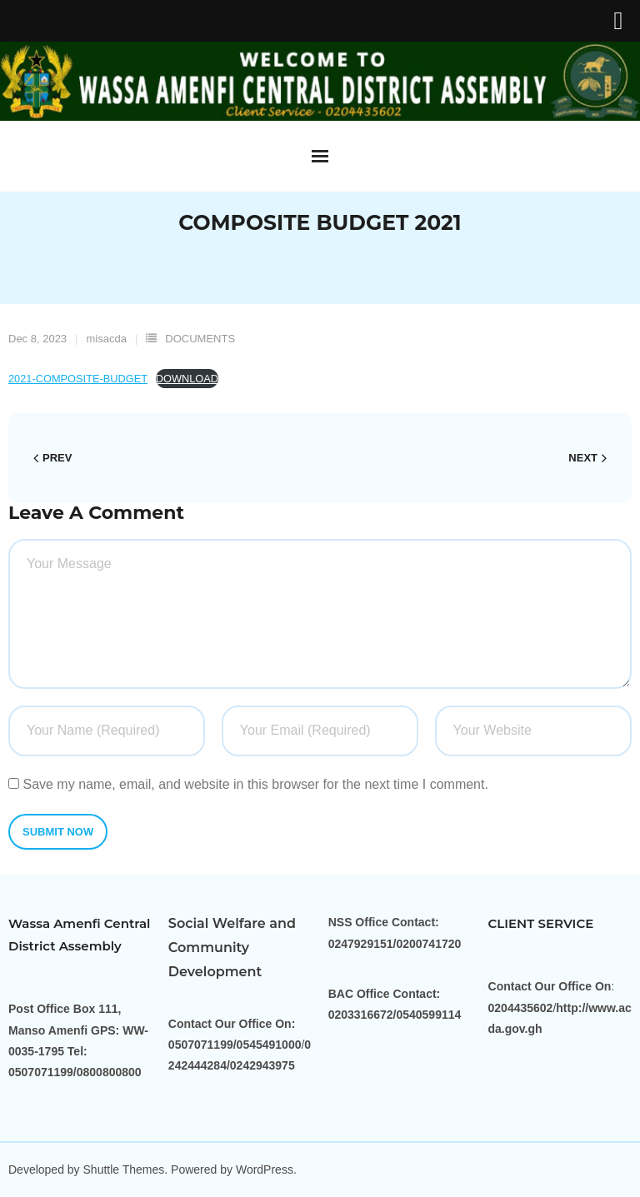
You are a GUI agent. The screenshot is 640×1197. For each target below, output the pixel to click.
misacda (107, 338)
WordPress (264, 1169)
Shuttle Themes (124, 1169)
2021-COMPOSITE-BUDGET (78, 378)
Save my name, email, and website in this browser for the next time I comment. (255, 784)
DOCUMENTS (200, 338)
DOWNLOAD (187, 378)
